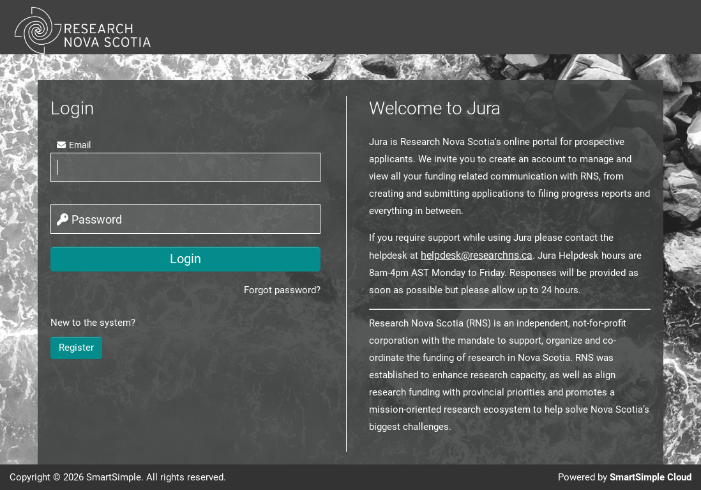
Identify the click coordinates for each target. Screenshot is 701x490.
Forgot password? (282, 290)
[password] (185, 219)
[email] (185, 167)
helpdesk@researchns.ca (476, 255)
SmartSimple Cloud (650, 477)
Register (76, 347)
